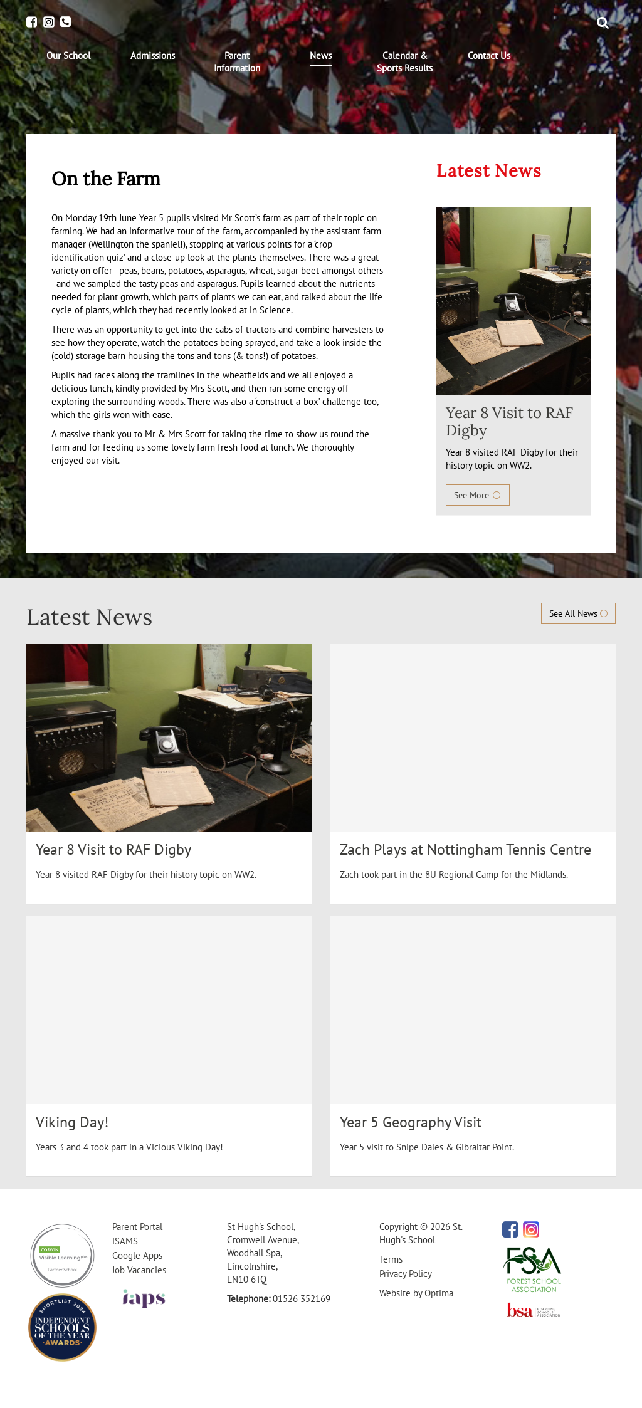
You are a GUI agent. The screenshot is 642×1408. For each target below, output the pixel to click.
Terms (391, 1259)
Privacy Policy (405, 1274)
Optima (438, 1293)
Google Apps (137, 1255)
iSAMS (125, 1241)
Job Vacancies (139, 1270)
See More (478, 495)
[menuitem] (68, 55)
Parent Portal (137, 1227)
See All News (578, 613)
